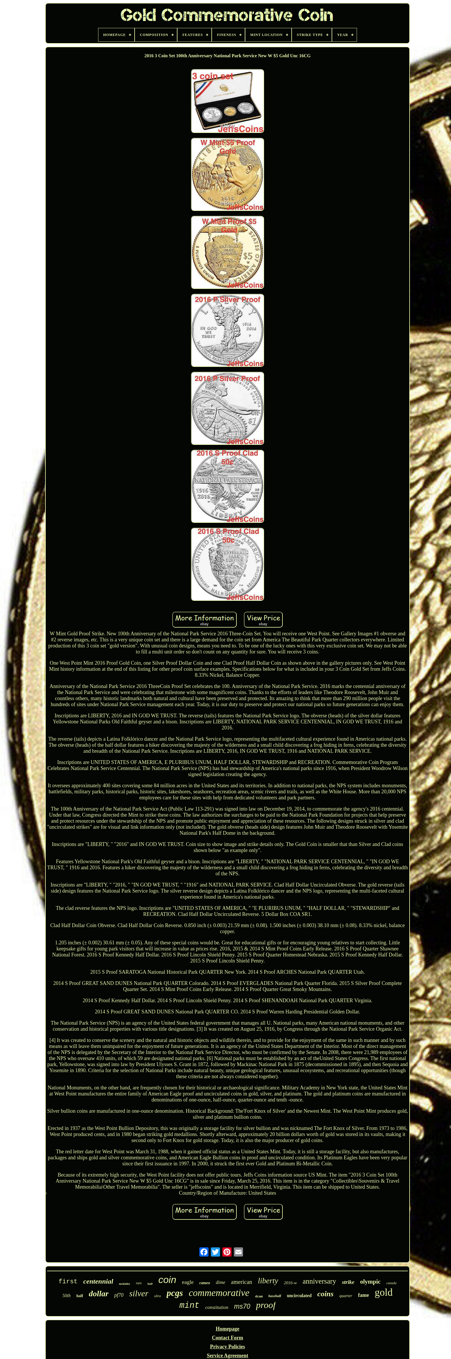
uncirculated (299, 1295)
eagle (188, 1282)
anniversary (319, 1281)
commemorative (219, 1293)
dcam (259, 1296)
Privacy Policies (227, 1347)
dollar (98, 1293)
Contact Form (227, 1338)
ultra (157, 1296)
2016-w (290, 1282)
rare (139, 1283)
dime (220, 1282)
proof (266, 1305)
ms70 (242, 1306)
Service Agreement (227, 1355)
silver (138, 1293)
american (241, 1282)
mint (189, 1305)
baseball (274, 1296)
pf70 (118, 1295)
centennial (98, 1281)
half (80, 1296)
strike (348, 1282)
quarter (345, 1295)
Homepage (227, 1329)
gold (384, 1292)
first (68, 1281)
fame (363, 1295)
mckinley (124, 1283)
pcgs (175, 1293)
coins (325, 1294)
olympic (370, 1281)
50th (66, 1295)
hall (150, 1283)
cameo (204, 1283)
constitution (216, 1307)
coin (167, 1279)
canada (391, 1283)
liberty (268, 1280)
